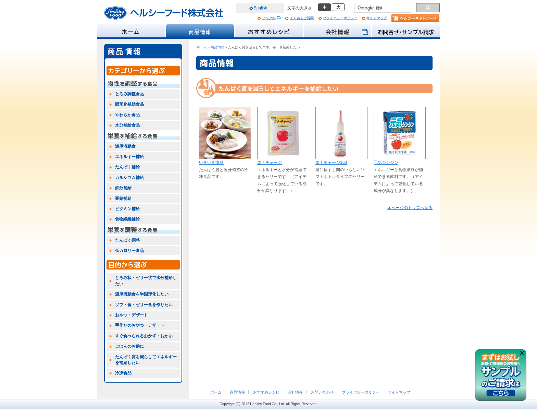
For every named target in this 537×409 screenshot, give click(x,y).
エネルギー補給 (129, 156)
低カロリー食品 (129, 250)
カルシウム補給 (129, 177)
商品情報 (217, 47)
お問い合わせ (322, 392)
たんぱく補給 (127, 167)
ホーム (202, 47)
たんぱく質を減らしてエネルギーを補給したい (146, 359)
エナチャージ (269, 162)
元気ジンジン (386, 162)
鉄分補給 (123, 187)
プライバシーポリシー (340, 18)
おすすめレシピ (266, 392)
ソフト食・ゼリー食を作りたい (144, 304)
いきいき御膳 (211, 162)
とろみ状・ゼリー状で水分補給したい (146, 280)
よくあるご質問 (302, 18)
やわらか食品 (127, 114)
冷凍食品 (123, 373)
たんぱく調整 (127, 240)
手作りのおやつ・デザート (139, 325)
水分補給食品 (127, 125)
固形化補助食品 (129, 104)
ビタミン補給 (127, 208)
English (260, 7)
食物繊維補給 (127, 219)
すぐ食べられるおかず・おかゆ (144, 336)
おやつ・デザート (131, 315)
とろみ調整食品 (129, 94)
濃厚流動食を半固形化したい (141, 294)
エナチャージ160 (331, 162)
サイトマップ (376, 18)
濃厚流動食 (125, 146)
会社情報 (295, 392)
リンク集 (269, 18)
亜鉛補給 (123, 198)
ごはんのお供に (129, 346)
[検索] (382, 8)
